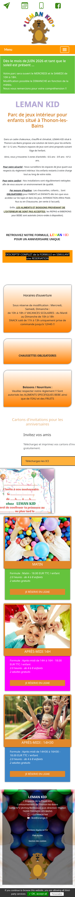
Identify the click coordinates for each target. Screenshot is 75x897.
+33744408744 (40, 814)
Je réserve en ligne (37, 592)
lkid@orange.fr (39, 817)
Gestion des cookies (37, 841)
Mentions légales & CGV (37, 830)
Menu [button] (8, 49)
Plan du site (37, 835)
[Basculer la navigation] (64, 49)
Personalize (57, 894)
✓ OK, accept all (38, 894)
